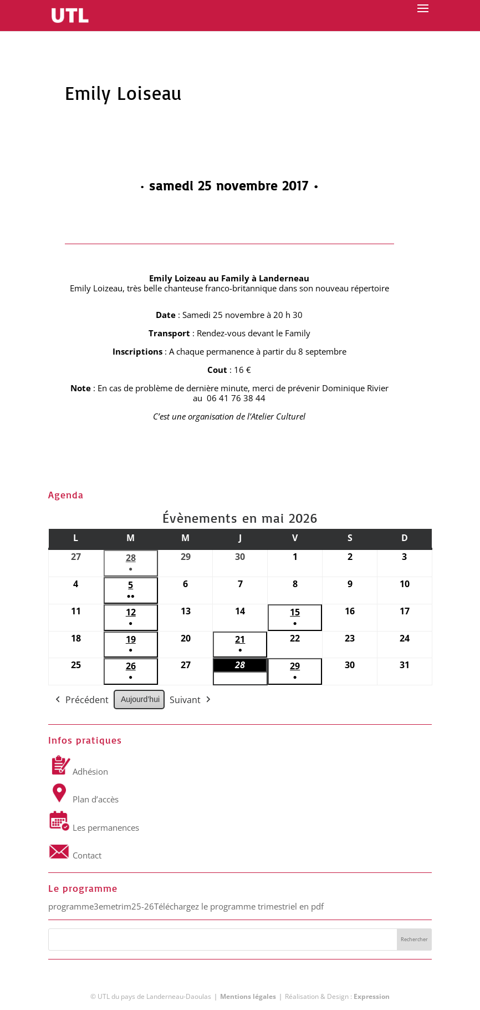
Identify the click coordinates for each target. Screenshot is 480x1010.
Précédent (81, 701)
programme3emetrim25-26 (101, 906)
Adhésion (78, 771)
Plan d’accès (83, 799)
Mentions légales (248, 996)
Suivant (191, 701)
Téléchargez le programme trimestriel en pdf (239, 906)
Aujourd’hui (140, 699)
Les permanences (93, 827)
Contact (74, 855)
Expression (372, 996)
